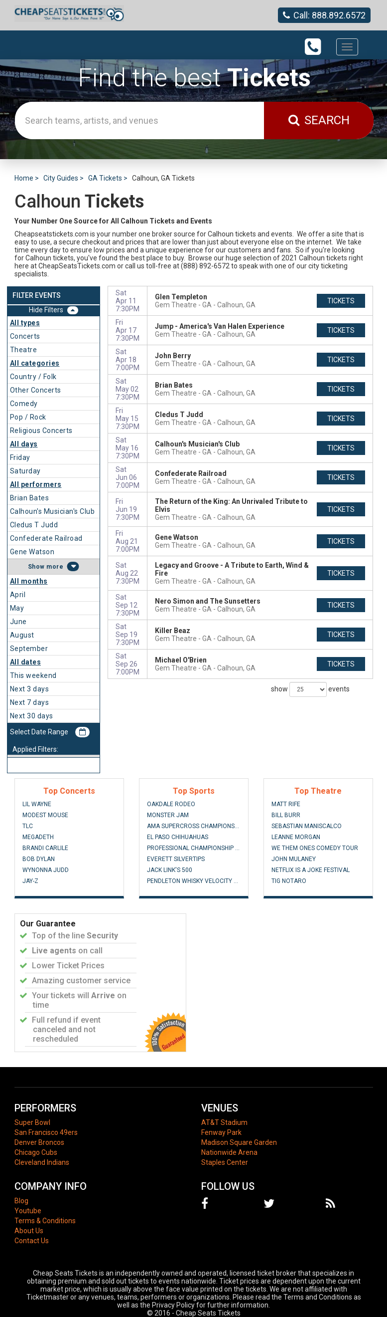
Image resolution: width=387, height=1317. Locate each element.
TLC (27, 826)
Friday (20, 457)
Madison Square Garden (239, 1142)
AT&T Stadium (224, 1122)
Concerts (25, 336)
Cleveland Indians (41, 1162)
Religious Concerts (41, 431)
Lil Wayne (36, 804)
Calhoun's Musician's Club (52, 511)
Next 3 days (29, 689)
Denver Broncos (39, 1142)
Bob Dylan (38, 859)
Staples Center (224, 1162)
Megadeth (38, 837)
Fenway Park (221, 1132)
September (29, 649)
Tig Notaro (288, 881)
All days (24, 444)
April (18, 595)
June (18, 622)
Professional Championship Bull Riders (194, 848)
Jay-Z (30, 881)
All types (25, 323)
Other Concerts (35, 390)
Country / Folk (33, 377)
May (17, 608)
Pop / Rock (28, 417)
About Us (28, 1231)
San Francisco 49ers (46, 1132)
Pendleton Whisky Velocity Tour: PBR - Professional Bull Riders (194, 881)
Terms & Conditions (45, 1221)
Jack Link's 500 (169, 870)
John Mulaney (293, 859)
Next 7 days (29, 702)
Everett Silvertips (176, 859)
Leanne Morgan (295, 837)
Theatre (23, 350)
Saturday (25, 471)
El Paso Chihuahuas (177, 837)
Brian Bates (29, 498)
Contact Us (31, 1241)
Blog (21, 1201)
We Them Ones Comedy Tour (314, 848)
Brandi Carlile (45, 848)
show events (310, 689)
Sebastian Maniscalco (306, 826)
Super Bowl (32, 1122)
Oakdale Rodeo (171, 804)
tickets (341, 301)
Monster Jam (168, 815)
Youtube (27, 1211)
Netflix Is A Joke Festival (310, 870)
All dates (25, 662)
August (22, 635)
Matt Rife (285, 804)
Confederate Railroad (46, 538)
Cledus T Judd (34, 525)
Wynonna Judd (45, 870)
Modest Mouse (45, 815)
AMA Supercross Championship (194, 826)
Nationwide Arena (229, 1152)
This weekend (33, 675)
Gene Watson (32, 552)
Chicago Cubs (35, 1152)
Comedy (24, 404)
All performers (36, 484)
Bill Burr (285, 815)
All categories (35, 363)
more (54, 566)
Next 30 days (31, 716)
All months (29, 581)
